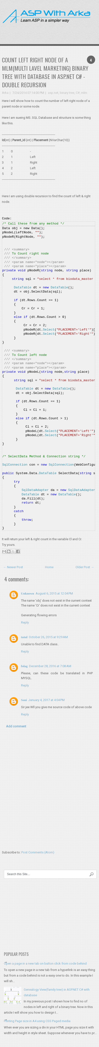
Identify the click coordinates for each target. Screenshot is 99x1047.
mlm (84, 93)
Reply (25, 622)
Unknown (27, 593)
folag (24, 666)
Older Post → (85, 567)
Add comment (16, 726)
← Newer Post (13, 567)
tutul (24, 637)
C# (78, 93)
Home (49, 567)
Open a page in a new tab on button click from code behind (45, 963)
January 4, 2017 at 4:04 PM (46, 700)
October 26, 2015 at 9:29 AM (48, 637)
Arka (5, 93)
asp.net (53, 93)
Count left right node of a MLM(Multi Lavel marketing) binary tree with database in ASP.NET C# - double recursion (45, 72)
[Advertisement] (70, 30)
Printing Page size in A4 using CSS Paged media (37, 1021)
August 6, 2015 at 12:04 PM (54, 593)
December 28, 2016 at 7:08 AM (50, 666)
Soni (24, 700)
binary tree (67, 93)
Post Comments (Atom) (37, 852)
